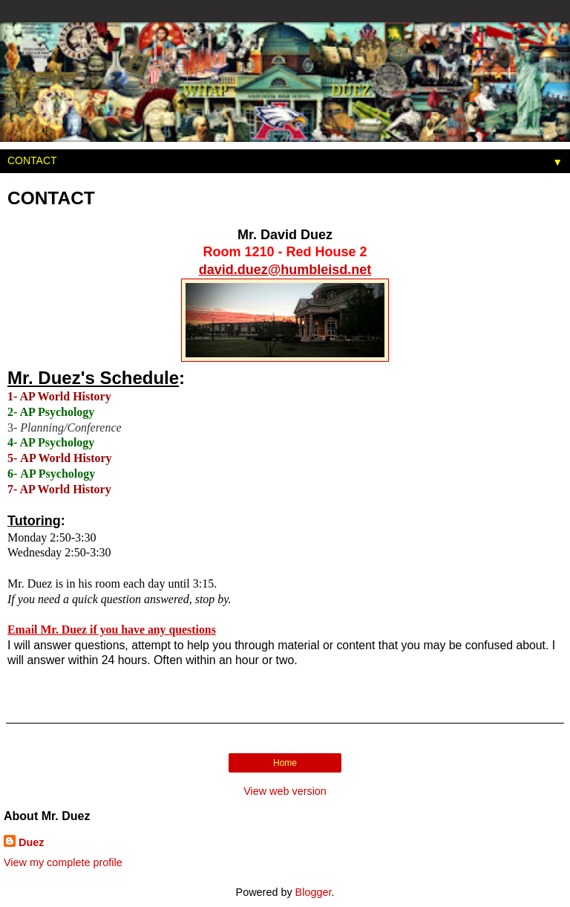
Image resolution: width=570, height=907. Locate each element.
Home (285, 763)
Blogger (313, 892)
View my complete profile (63, 862)
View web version (285, 791)
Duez (31, 842)
